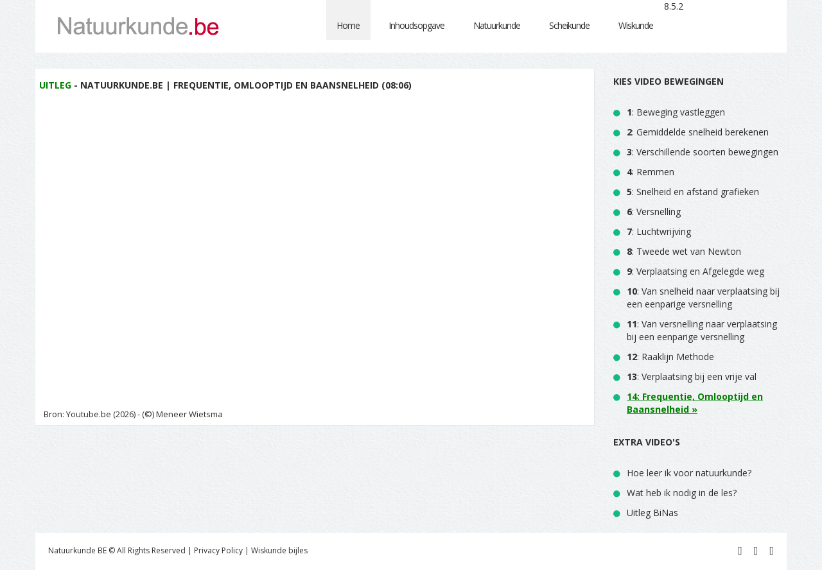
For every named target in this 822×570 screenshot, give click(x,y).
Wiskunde (635, 25)
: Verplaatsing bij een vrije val (691, 376)
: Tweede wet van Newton (684, 251)
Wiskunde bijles (279, 550)
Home (348, 25)
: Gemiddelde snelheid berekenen (698, 132)
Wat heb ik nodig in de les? (682, 493)
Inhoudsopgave (416, 25)
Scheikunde (569, 25)
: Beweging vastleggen (676, 112)
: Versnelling (654, 211)
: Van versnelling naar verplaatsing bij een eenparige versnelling (702, 330)
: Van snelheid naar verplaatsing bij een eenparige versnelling (703, 297)
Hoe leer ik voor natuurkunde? (689, 473)
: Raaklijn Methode (670, 356)
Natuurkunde (496, 25)
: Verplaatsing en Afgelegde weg (695, 271)
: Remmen (650, 172)
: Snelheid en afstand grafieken (693, 192)
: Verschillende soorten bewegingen (702, 152)
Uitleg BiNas (652, 512)
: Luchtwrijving (659, 231)
